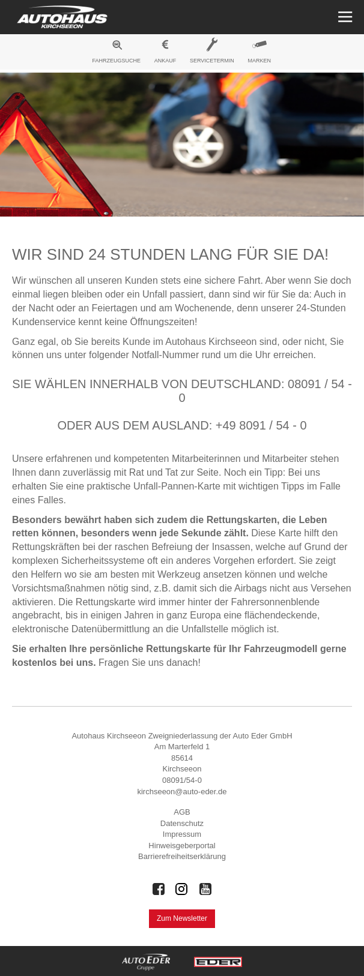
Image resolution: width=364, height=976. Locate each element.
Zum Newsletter (182, 918)
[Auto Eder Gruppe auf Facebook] (159, 889)
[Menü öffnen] (344, 17)
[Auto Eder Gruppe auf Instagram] (182, 889)
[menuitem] (116, 53)
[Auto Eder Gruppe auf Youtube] (205, 889)
